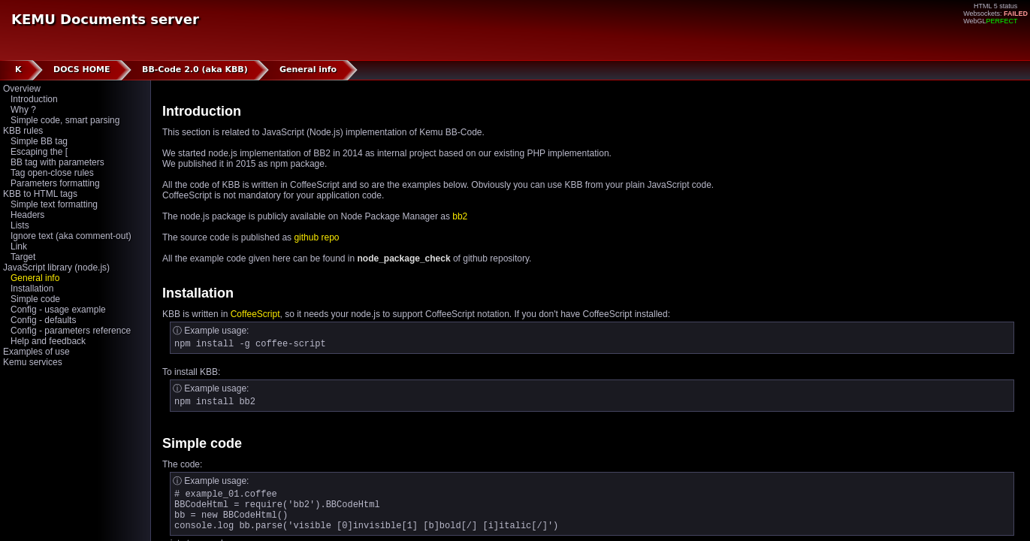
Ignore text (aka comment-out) (71, 236)
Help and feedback (48, 341)
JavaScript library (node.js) (56, 267)
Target (23, 257)
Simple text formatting (54, 204)
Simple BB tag (39, 141)
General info (35, 278)
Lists (20, 225)
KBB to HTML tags (40, 194)
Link (19, 246)
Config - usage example (58, 309)
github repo (316, 237)
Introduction (34, 99)
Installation (32, 288)
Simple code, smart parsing (65, 120)
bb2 (459, 216)
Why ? (23, 109)
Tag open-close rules (52, 173)
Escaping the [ (39, 152)
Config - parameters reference (71, 330)
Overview (22, 88)
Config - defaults (43, 320)
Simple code (35, 299)
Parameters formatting (55, 183)
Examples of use (36, 351)
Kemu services (32, 362)
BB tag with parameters (57, 162)
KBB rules (23, 130)
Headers (27, 215)
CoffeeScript (255, 314)
